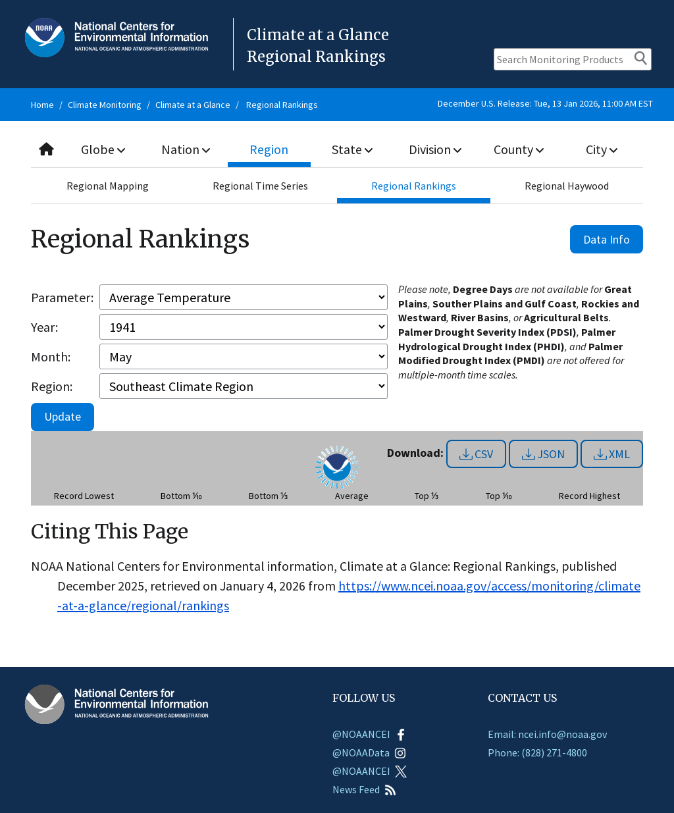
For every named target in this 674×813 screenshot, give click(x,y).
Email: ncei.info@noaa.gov (547, 734)
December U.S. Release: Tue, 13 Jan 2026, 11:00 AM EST (545, 103)
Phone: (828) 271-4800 (537, 752)
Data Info (606, 239)
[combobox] (337, 150)
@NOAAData (369, 752)
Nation (186, 149)
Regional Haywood (567, 185)
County (519, 149)
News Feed (364, 789)
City (601, 149)
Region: (51, 386)
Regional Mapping (107, 185)
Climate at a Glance (192, 105)
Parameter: (62, 297)
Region (269, 149)
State (352, 149)
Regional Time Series (260, 185)
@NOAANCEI (369, 734)
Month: (50, 356)
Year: (44, 327)
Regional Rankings (282, 105)
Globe (104, 149)
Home (42, 105)
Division (435, 149)
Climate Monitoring (105, 105)
